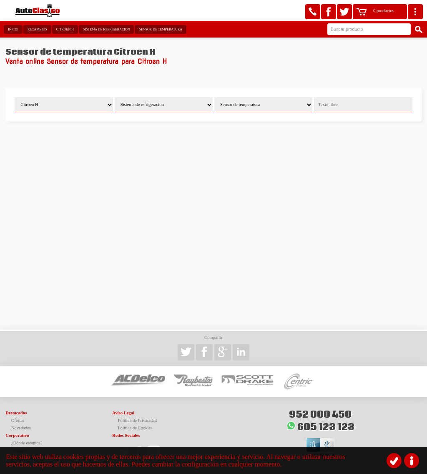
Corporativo (17, 435)
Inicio (13, 29)
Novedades (21, 428)
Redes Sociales (126, 435)
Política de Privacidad (137, 420)
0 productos (383, 10)
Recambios (37, 29)
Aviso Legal (123, 413)
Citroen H (65, 29)
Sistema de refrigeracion (106, 29)
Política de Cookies (135, 428)
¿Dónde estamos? (27, 443)
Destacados (16, 413)
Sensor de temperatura (160, 29)
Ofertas (17, 420)
